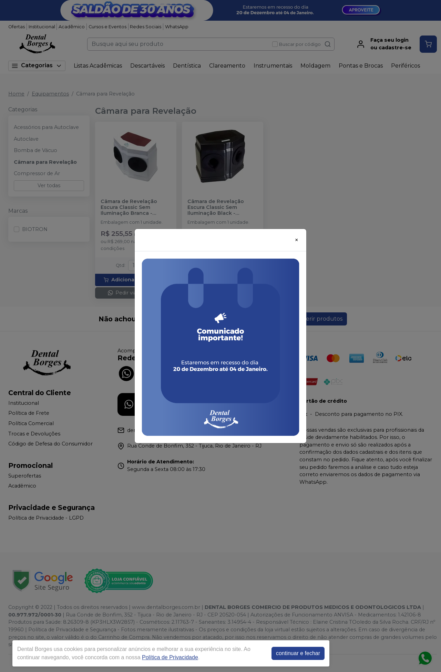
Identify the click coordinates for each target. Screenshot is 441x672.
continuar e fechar (298, 653)
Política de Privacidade (170, 657)
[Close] (297, 239)
